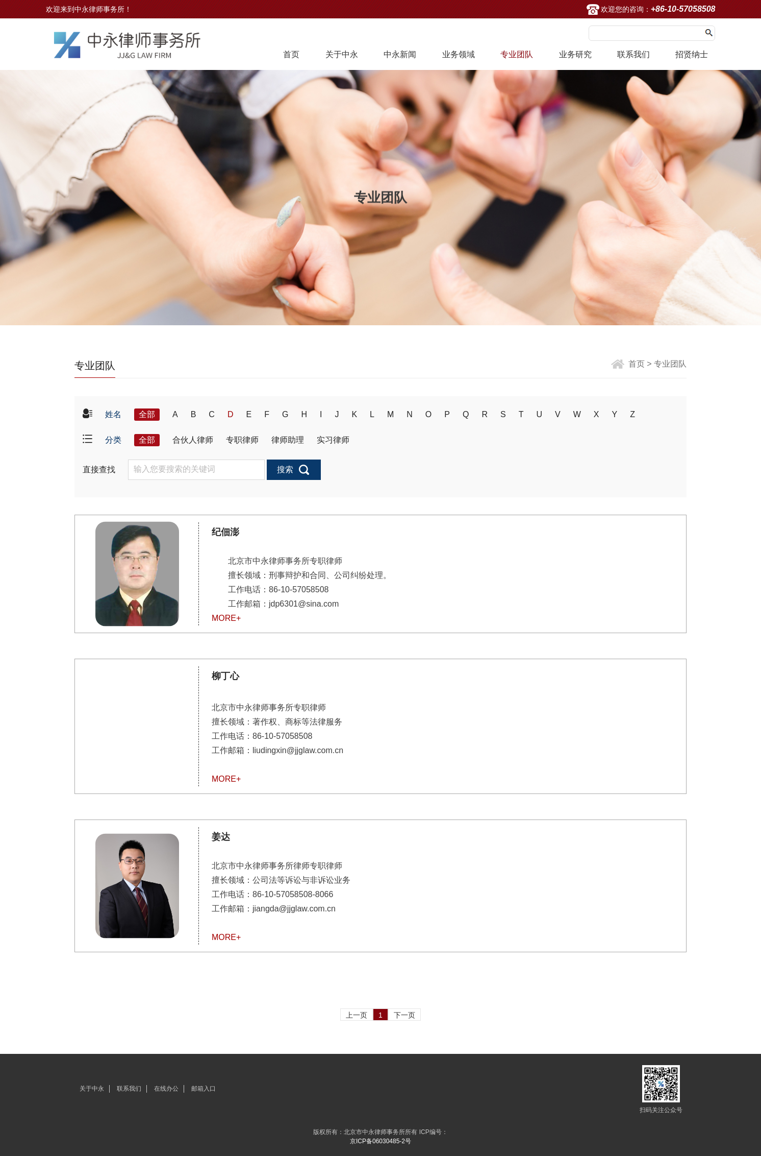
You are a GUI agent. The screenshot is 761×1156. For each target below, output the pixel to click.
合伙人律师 (192, 440)
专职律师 (242, 440)
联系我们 (633, 54)
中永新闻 (400, 54)
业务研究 (575, 54)
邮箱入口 (203, 1088)
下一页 (404, 1015)
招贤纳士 (691, 54)
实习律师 (333, 440)
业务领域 (458, 54)
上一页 (356, 1015)
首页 (291, 54)
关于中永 (341, 54)
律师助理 (287, 440)
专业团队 (516, 54)
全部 (147, 414)
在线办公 (166, 1088)
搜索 (285, 469)
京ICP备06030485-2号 (380, 1141)
